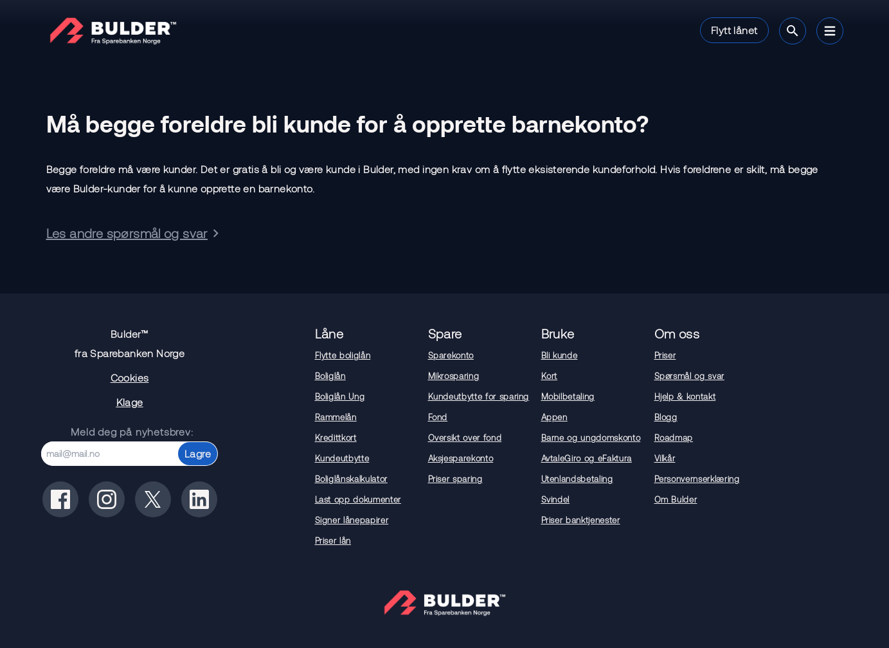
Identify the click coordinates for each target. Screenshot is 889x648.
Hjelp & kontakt (685, 396)
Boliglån (330, 376)
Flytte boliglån (343, 355)
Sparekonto (451, 355)
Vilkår (665, 458)
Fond (438, 417)
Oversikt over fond (465, 437)
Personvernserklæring (697, 479)
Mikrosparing (454, 376)
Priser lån (333, 540)
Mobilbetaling (568, 396)
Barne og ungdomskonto (591, 437)
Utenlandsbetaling (577, 479)
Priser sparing (455, 479)
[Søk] (792, 30)
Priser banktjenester (580, 520)
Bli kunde (559, 355)
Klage (129, 402)
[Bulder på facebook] (60, 499)
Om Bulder (675, 499)
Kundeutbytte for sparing (479, 396)
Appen (554, 417)
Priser (665, 355)
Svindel (555, 499)
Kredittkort (336, 437)
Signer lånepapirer (352, 520)
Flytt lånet (734, 30)
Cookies (130, 377)
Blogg (666, 417)
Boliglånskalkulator (351, 479)
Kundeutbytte (342, 458)
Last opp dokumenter (358, 499)
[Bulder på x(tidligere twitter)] (153, 499)
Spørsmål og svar (689, 376)
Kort (549, 376)
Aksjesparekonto (461, 458)
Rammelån (336, 417)
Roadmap (674, 437)
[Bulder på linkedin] (199, 499)
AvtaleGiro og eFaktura (586, 458)
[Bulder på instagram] (107, 499)
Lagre (197, 453)
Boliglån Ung (340, 396)
